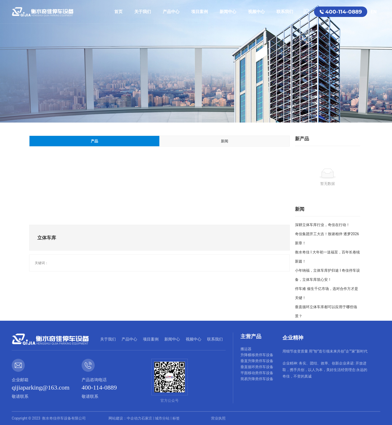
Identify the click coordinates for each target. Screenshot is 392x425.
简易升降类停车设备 (256, 379)
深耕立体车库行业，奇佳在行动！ (322, 225)
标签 (176, 418)
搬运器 (245, 349)
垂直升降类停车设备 (256, 361)
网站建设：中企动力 (124, 418)
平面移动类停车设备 (256, 373)
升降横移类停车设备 (256, 355)
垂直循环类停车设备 (256, 367)
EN (374, 11)
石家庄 (146, 418)
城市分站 (162, 418)
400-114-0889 (343, 12)
